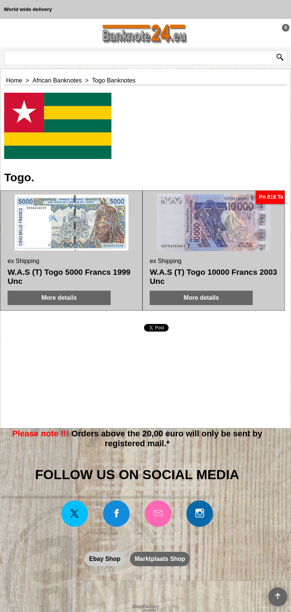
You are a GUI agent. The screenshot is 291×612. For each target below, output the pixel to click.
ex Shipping (23, 261)
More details (59, 297)
